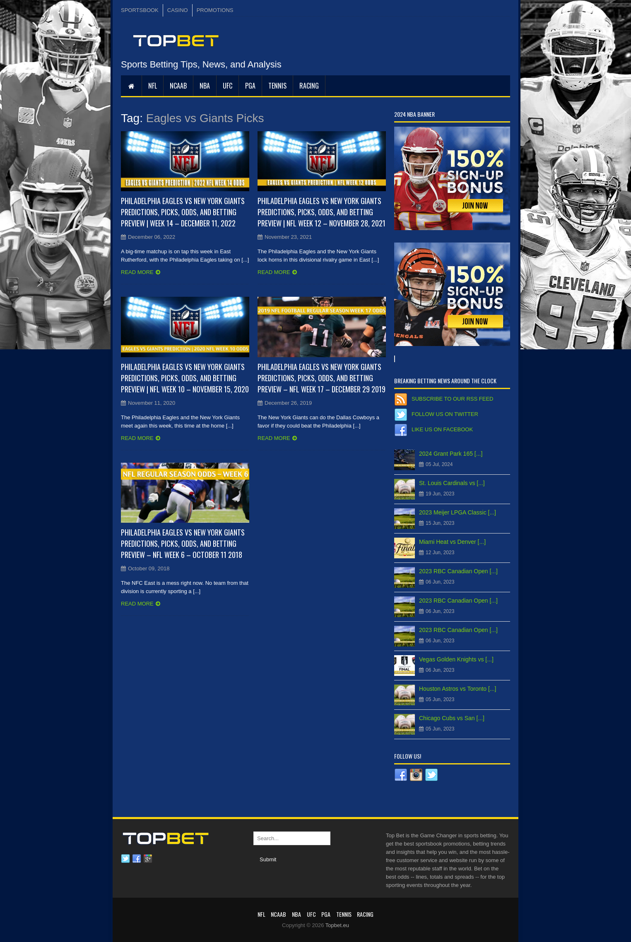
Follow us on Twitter (445, 414)
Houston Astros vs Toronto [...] (457, 688)
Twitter (125, 858)
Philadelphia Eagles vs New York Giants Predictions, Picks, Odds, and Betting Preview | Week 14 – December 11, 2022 (183, 211)
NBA (205, 86)
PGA (250, 86)
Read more (137, 272)
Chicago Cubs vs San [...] (451, 718)
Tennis (277, 86)
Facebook (136, 858)
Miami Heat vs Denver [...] (452, 541)
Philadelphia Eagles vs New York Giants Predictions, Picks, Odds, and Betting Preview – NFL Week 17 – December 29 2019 (321, 377)
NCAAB (178, 86)
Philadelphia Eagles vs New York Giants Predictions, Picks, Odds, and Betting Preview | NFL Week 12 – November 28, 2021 (321, 211)
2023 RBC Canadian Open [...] (458, 571)
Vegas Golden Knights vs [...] (456, 659)
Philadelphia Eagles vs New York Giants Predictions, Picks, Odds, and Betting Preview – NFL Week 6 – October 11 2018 (183, 543)
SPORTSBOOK (140, 10)
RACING (309, 86)
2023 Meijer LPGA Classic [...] (457, 512)
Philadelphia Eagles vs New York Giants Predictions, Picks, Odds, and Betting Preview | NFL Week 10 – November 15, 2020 (185, 377)
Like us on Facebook (442, 429)
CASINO (177, 10)
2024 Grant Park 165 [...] (450, 453)
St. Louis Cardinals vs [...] (452, 483)
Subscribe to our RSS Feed (452, 399)
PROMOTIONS (215, 10)
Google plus (147, 858)
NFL (152, 86)
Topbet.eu (337, 925)
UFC (227, 86)
